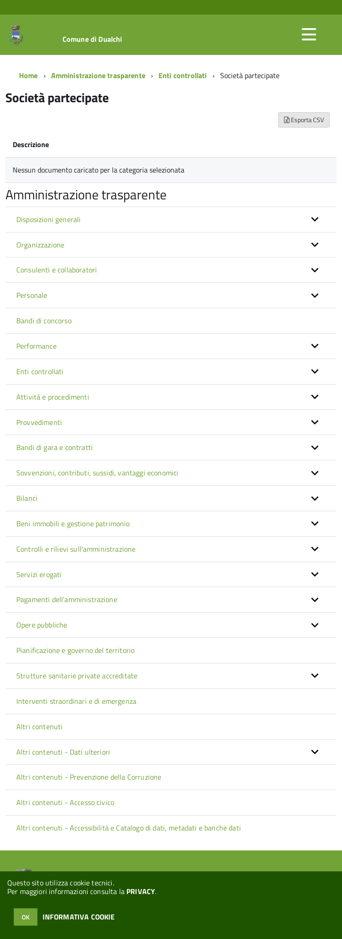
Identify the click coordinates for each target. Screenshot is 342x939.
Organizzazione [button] (40, 244)
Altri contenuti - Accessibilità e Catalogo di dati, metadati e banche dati (128, 827)
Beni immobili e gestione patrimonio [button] (73, 523)
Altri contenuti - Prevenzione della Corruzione (88, 776)
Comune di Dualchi (92, 39)
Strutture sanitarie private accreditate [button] (76, 675)
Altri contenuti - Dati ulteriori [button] (63, 751)
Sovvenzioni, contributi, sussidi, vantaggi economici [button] (97, 472)
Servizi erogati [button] (39, 574)
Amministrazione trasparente (98, 75)
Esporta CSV (304, 119)
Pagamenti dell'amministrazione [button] (66, 599)
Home (28, 75)
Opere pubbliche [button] (41, 624)
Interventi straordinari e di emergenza (76, 701)
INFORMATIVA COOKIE (79, 916)
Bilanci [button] (27, 498)
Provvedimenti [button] (39, 422)
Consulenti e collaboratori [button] (56, 269)
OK (25, 917)
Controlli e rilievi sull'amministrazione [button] (75, 549)
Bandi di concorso (44, 320)
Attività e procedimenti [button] (52, 396)
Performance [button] (36, 346)
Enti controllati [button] (40, 371)
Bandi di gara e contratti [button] (54, 447)
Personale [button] (31, 295)
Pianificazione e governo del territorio (75, 650)
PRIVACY (140, 891)
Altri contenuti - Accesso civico (65, 802)
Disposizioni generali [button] (48, 219)
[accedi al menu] (309, 34)
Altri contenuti (39, 726)
